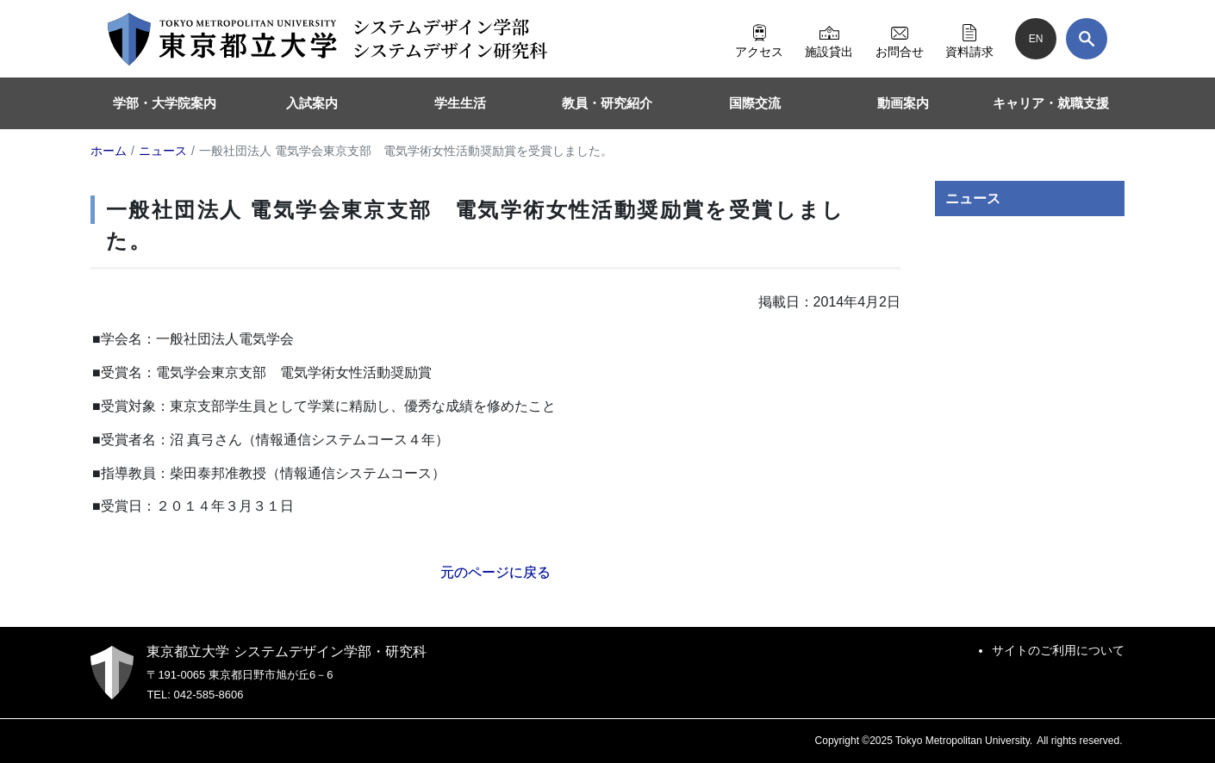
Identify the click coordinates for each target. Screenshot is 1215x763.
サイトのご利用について (1058, 650)
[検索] (1086, 38)
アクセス (759, 39)
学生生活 (460, 103)
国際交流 (755, 103)
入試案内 (312, 103)
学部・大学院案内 (164, 103)
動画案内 (903, 103)
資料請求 (969, 39)
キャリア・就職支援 (1051, 103)
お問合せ (899, 39)
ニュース (972, 198)
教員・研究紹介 (607, 103)
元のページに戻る (495, 572)
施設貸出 (829, 39)
